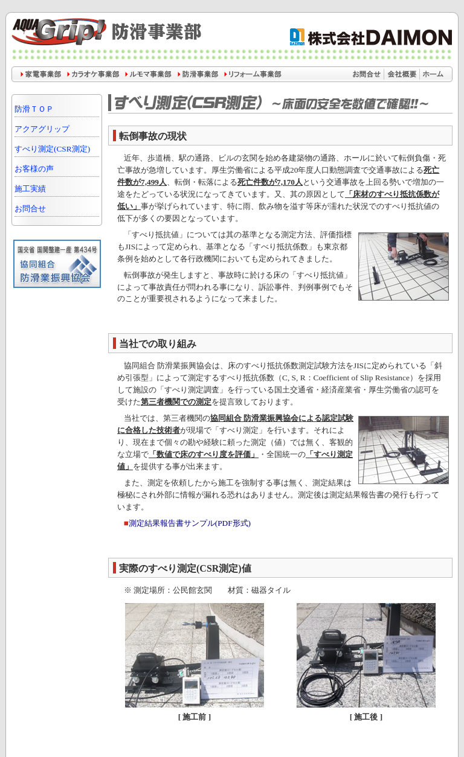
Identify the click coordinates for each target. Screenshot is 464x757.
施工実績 (30, 188)
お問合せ (30, 208)
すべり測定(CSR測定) (52, 148)
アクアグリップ (41, 128)
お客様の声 (34, 168)
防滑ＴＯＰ (34, 108)
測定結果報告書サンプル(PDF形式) (190, 523)
